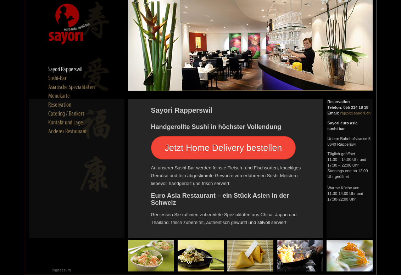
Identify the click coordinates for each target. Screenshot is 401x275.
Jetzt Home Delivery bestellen (223, 148)
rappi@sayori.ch (355, 113)
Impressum (61, 270)
